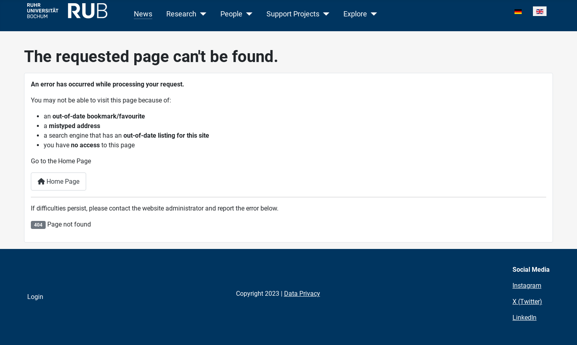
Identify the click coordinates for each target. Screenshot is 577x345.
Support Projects (292, 14)
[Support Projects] (324, 14)
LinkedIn (524, 317)
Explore (355, 14)
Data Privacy (302, 293)
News (143, 14)
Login (35, 297)
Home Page (58, 181)
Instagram (526, 285)
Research (181, 14)
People (231, 14)
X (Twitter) (527, 301)
